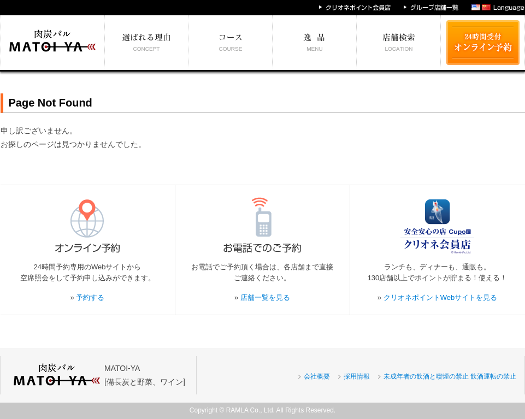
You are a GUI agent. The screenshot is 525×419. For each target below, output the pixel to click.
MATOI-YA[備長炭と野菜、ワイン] (144, 375)
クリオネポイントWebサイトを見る (441, 297)
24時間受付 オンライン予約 (483, 42)
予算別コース (230, 42)
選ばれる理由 (146, 42)
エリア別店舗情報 (399, 42)
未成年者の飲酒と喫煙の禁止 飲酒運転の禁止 (450, 376)
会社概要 (317, 376)
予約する (90, 297)
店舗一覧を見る (265, 297)
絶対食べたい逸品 (315, 42)
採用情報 (357, 376)
